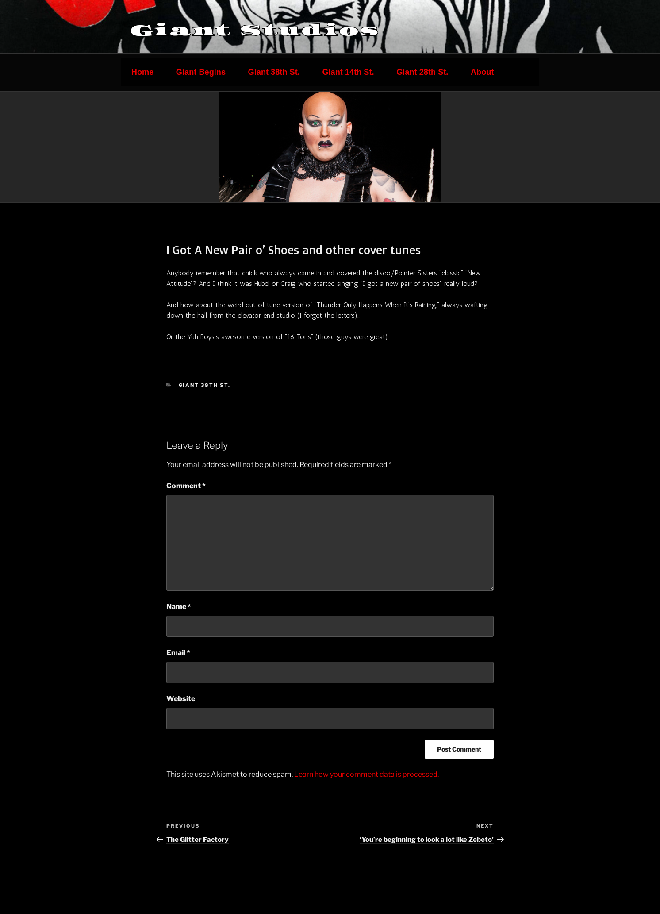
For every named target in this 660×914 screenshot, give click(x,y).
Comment (186, 486)
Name (178, 606)
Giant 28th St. (422, 72)
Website (180, 698)
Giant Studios (255, 30)
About (482, 72)
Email (178, 652)
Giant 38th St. (274, 72)
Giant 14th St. (348, 72)
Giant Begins (201, 72)
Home (142, 72)
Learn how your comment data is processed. (366, 774)
